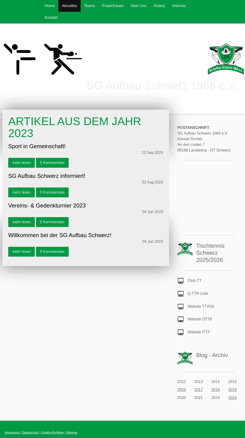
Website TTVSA (201, 306)
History (159, 6)
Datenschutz (30, 432)
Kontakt (51, 18)
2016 (182, 390)
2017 (198, 390)
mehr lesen (21, 163)
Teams (89, 6)
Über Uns (138, 6)
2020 (182, 398)
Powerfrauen (113, 6)
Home (50, 6)
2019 (232, 390)
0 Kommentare (52, 163)
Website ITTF (199, 332)
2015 (232, 382)
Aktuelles (69, 6)
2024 (232, 398)
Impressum (12, 432)
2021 (198, 398)
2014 (215, 382)
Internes (179, 6)
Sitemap (71, 432)
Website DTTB (200, 319)
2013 (198, 382)
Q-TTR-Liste (198, 293)
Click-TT (195, 281)
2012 (182, 382)
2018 (215, 390)
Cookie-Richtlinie (52, 432)
